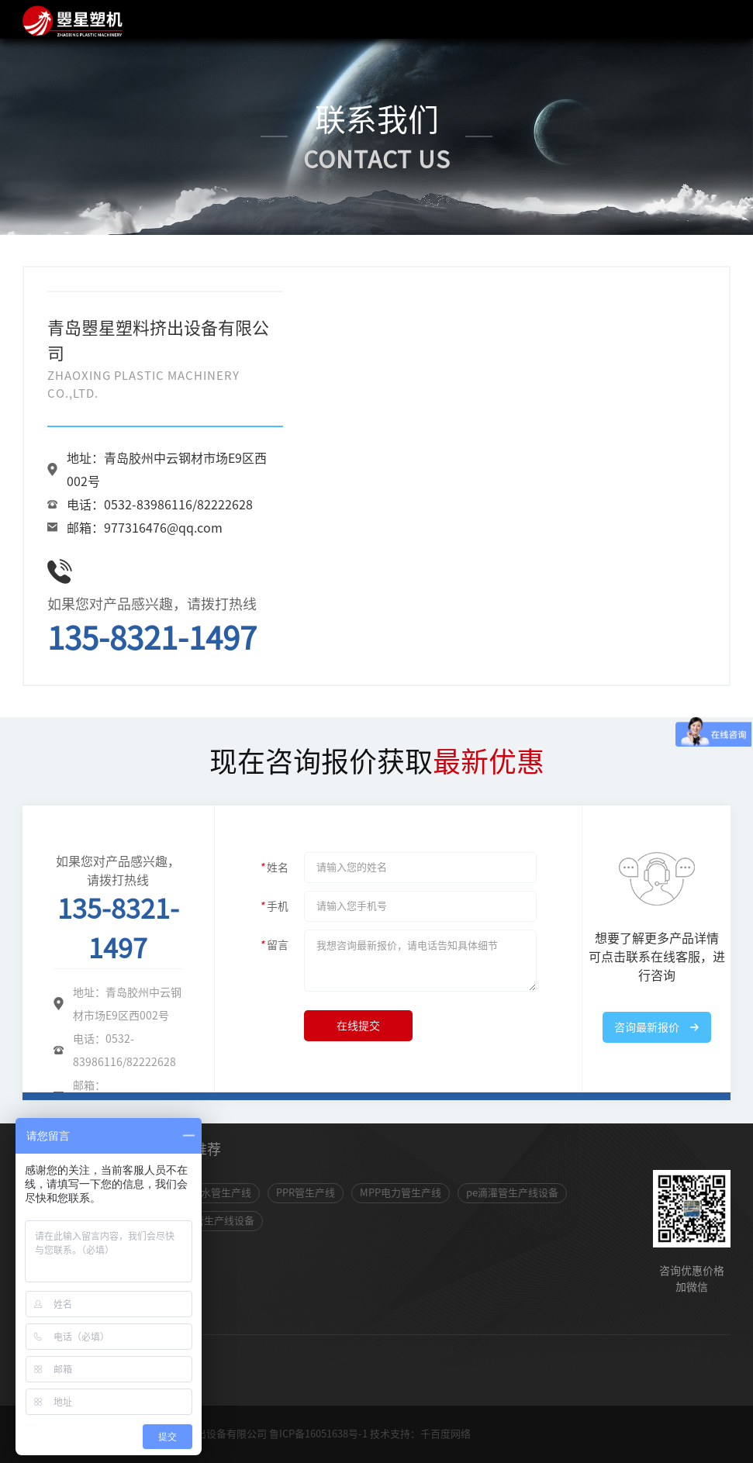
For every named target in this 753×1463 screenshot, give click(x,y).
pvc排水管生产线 (212, 1193)
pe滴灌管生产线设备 (512, 1193)
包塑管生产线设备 (214, 1221)
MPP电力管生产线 (400, 1193)
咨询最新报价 (646, 1027)
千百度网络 (445, 1434)
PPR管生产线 (305, 1193)
